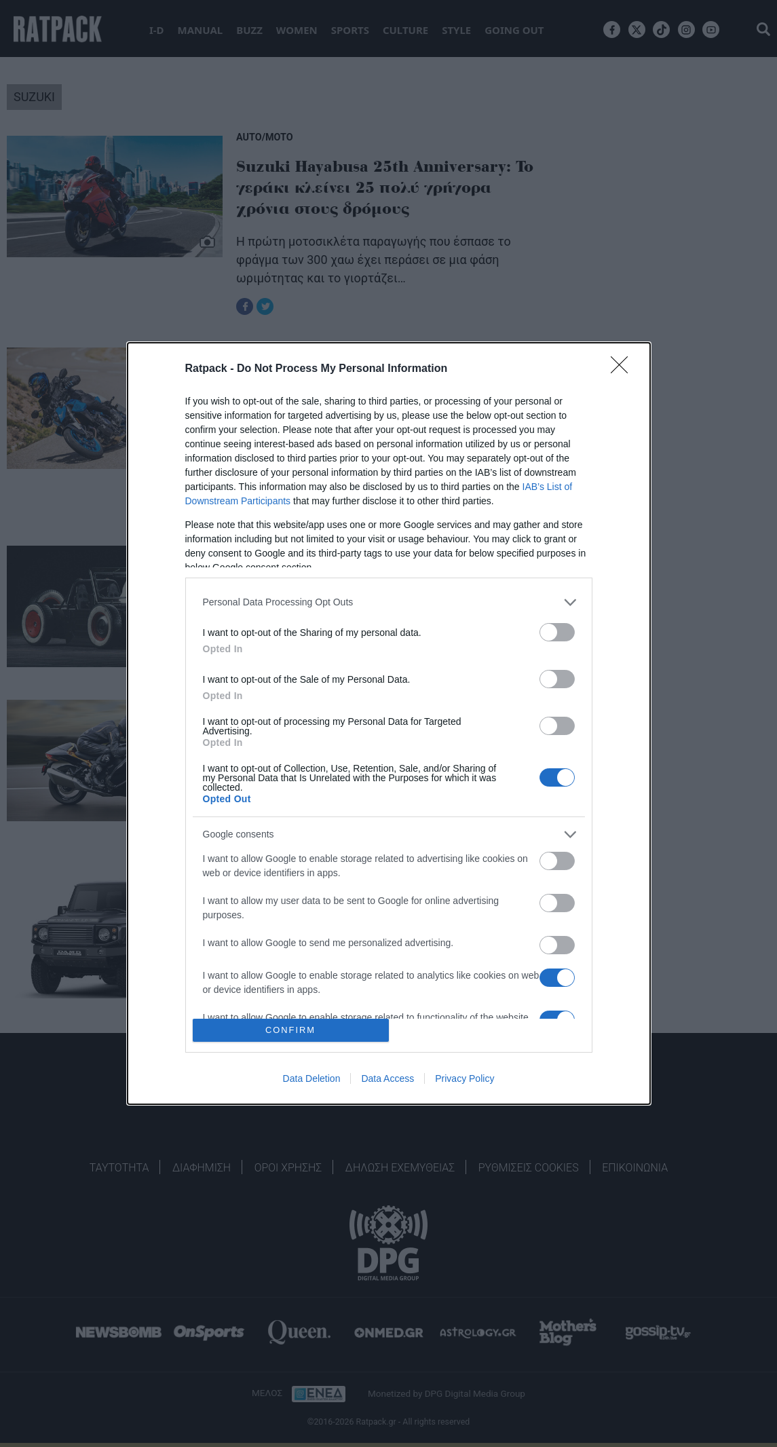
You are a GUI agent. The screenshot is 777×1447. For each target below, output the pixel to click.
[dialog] (389, 724)
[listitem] (389, 602)
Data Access (387, 1078)
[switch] (557, 632)
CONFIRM (290, 1031)
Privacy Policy (464, 1078)
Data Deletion (312, 1078)
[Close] (624, 369)
